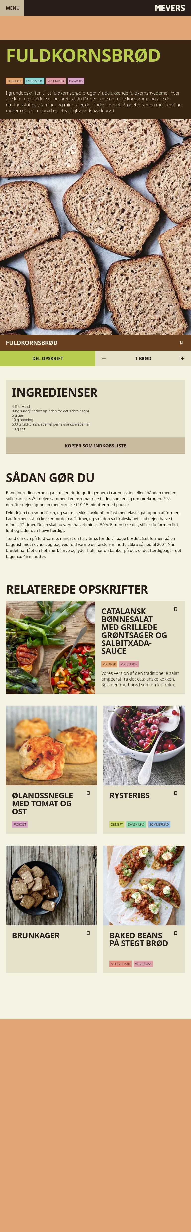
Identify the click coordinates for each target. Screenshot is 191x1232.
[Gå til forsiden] (95, 8)
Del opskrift (47, 358)
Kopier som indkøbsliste (95, 446)
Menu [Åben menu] (13, 8)
